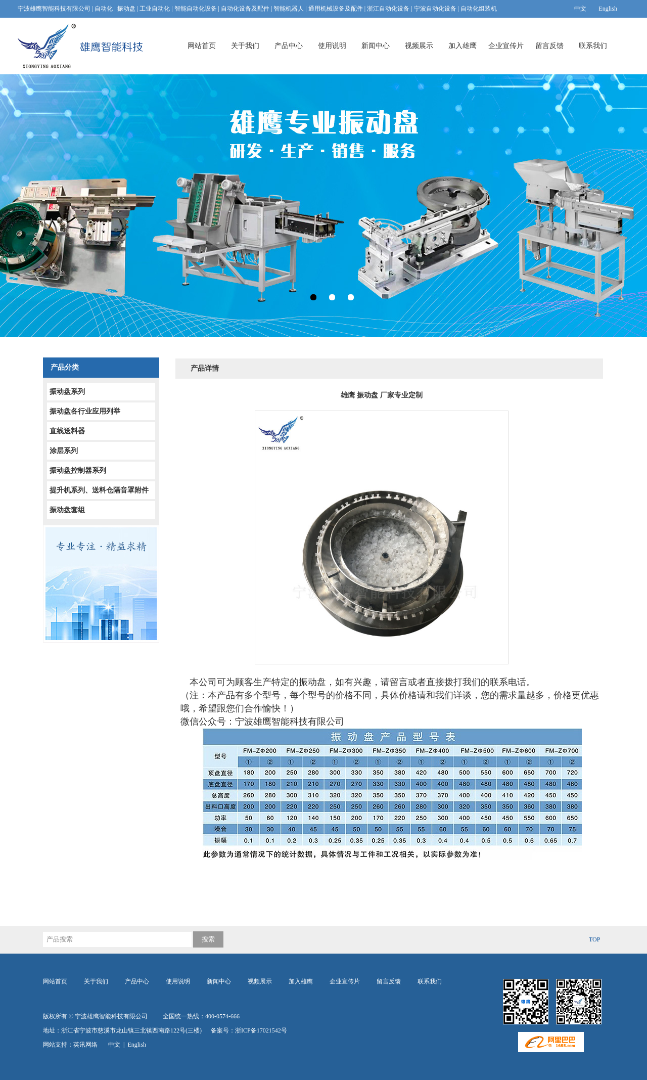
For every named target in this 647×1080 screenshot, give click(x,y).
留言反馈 (549, 46)
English (607, 8)
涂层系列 (64, 451)
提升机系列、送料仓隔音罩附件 (99, 490)
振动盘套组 (67, 510)
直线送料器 (67, 431)
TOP (594, 939)
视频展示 (419, 46)
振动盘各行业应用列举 (85, 411)
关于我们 (245, 46)
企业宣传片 (506, 46)
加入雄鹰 (462, 46)
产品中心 (288, 46)
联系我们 (593, 46)
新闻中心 (375, 46)
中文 (580, 8)
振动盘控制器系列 (78, 470)
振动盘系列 (67, 391)
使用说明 (332, 46)
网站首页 (202, 46)
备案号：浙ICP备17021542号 (249, 1030)
